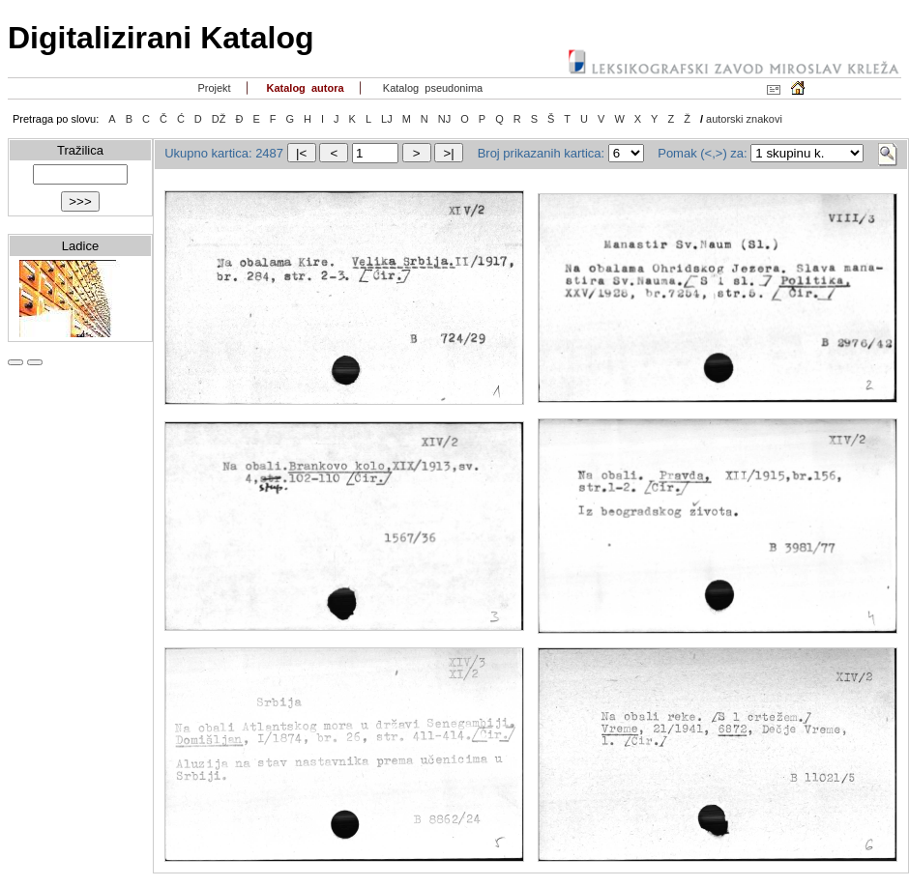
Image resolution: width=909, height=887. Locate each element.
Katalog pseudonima (431, 88)
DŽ (219, 119)
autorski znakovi (744, 119)
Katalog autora (303, 88)
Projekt (212, 88)
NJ (444, 119)
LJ (387, 119)
